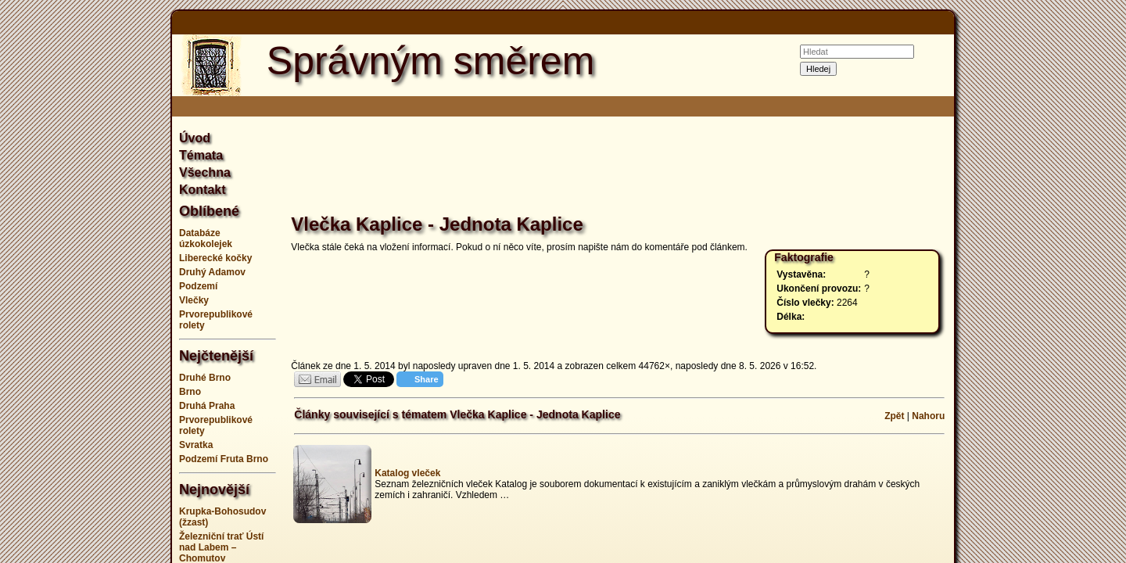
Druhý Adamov (212, 272)
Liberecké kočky (215, 258)
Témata (201, 155)
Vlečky (194, 300)
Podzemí (198, 286)
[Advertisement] (93, 281)
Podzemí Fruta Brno (223, 459)
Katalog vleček (407, 473)
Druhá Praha (207, 405)
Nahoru (928, 416)
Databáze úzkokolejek (205, 238)
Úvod (194, 138)
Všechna (205, 172)
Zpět (894, 416)
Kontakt (202, 189)
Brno (190, 391)
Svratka (196, 444)
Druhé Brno (205, 377)
